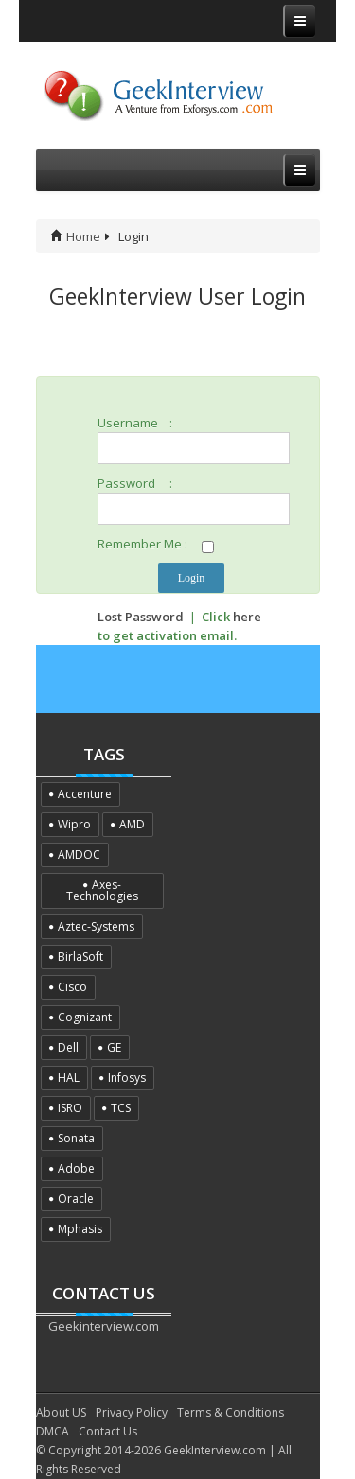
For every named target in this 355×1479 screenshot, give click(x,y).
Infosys (127, 1078)
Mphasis (80, 1229)
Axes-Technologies (102, 890)
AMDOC (79, 854)
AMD (132, 824)
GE (114, 1047)
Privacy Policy (132, 1412)
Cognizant (85, 1017)
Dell (68, 1047)
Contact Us (108, 1431)
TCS (121, 1108)
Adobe (76, 1168)
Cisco (72, 987)
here (247, 616)
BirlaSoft (80, 956)
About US (61, 1412)
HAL (69, 1078)
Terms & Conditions (230, 1412)
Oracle (76, 1199)
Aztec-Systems (96, 926)
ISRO (70, 1108)
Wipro (74, 824)
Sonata (76, 1138)
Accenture (85, 794)
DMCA (52, 1431)
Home (75, 236)
